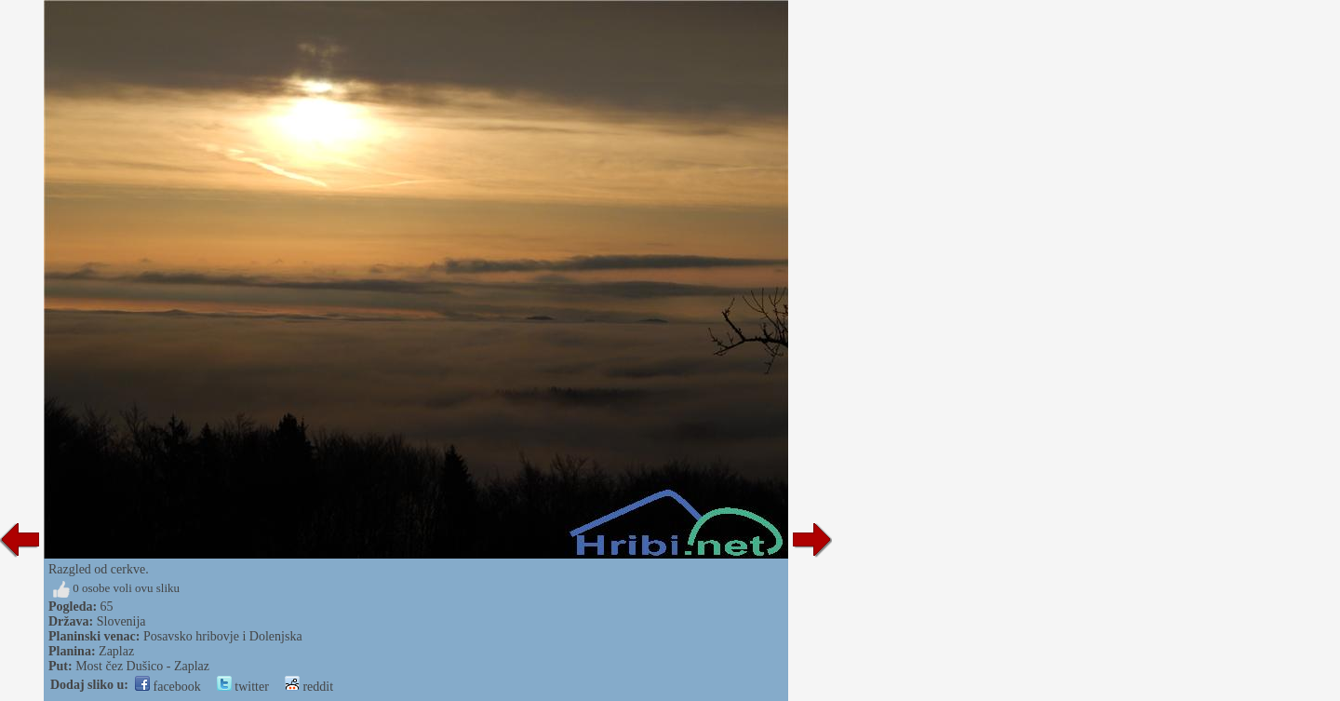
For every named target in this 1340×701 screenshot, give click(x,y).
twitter (243, 687)
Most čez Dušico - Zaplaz (142, 666)
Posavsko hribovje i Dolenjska (222, 636)
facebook (168, 687)
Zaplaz (116, 651)
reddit (309, 687)
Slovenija (121, 621)
